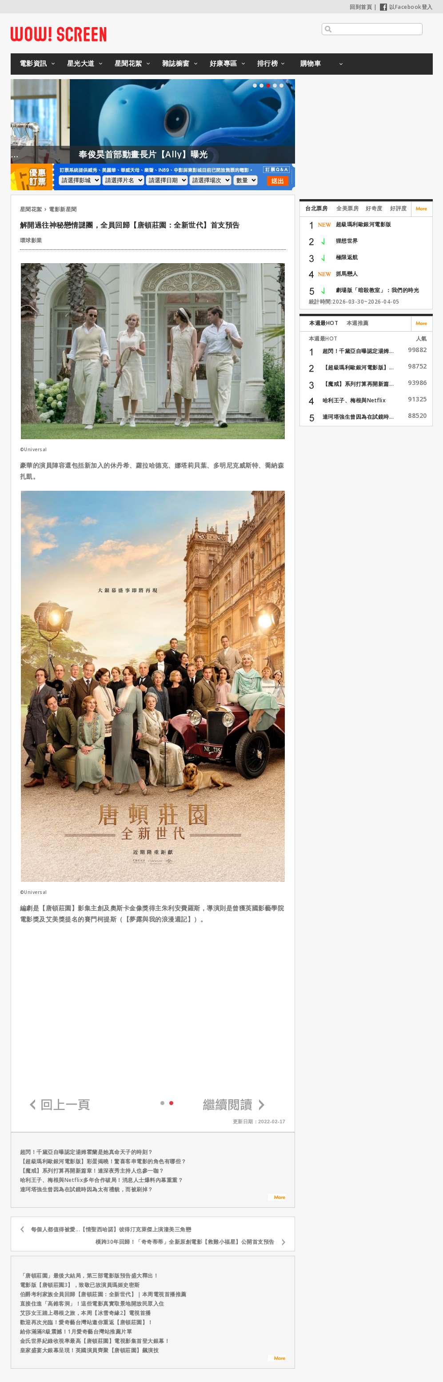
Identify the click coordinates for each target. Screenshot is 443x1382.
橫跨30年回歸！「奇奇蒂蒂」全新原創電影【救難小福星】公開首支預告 (185, 1242)
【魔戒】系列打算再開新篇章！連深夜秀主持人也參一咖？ (92, 1170)
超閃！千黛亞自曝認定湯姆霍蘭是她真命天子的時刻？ (86, 1152)
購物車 (310, 63)
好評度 (398, 208)
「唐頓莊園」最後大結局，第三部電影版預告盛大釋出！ (89, 1275)
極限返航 (347, 257)
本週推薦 (358, 323)
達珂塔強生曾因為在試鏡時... (358, 417)
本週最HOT (323, 323)
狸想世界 (347, 240)
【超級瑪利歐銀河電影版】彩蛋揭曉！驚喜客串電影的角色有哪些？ (103, 1161)
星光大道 (81, 63)
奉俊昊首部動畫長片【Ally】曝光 (168, 154)
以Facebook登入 (406, 7)
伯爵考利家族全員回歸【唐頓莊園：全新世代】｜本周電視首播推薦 (103, 1294)
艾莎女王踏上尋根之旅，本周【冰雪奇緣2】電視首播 (85, 1313)
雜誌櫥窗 (176, 63)
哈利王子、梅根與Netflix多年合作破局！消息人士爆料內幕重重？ (102, 1180)
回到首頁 (361, 7)
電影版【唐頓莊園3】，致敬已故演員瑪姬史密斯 (80, 1285)
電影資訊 (33, 63)
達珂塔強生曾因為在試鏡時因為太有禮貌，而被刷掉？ (86, 1189)
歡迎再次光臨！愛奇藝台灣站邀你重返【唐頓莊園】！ (86, 1322)
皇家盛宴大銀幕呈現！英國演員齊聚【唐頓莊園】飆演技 (89, 1350)
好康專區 (223, 63)
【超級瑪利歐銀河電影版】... (358, 367)
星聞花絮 (128, 63)
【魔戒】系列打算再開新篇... (358, 384)
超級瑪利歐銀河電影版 (363, 224)
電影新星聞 (63, 209)
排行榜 (267, 63)
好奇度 (374, 208)
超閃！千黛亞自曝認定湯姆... (358, 351)
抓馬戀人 (347, 273)
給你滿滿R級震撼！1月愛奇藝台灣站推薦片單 (76, 1331)
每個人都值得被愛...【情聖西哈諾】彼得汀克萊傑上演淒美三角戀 (111, 1229)
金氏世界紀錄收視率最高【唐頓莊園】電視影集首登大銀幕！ (95, 1341)
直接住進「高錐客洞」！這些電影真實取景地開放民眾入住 (92, 1303)
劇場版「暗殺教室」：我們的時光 (377, 290)
